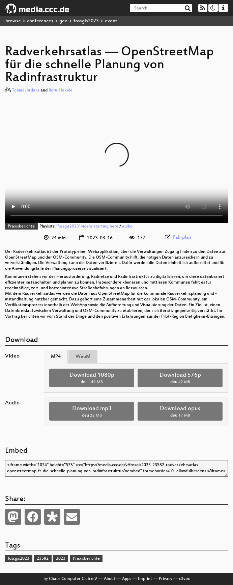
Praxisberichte (21, 226)
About (109, 579)
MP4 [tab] (56, 357)
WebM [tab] (83, 357)
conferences (40, 21)
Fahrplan (182, 237)
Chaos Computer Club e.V (73, 579)
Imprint (145, 579)
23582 (43, 558)
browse (13, 21)
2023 (60, 558)
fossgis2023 (86, 21)
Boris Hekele (60, 90)
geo (63, 21)
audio (127, 226)
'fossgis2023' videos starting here (87, 226)
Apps (126, 579)
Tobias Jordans (25, 90)
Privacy (165, 579)
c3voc (184, 579)
